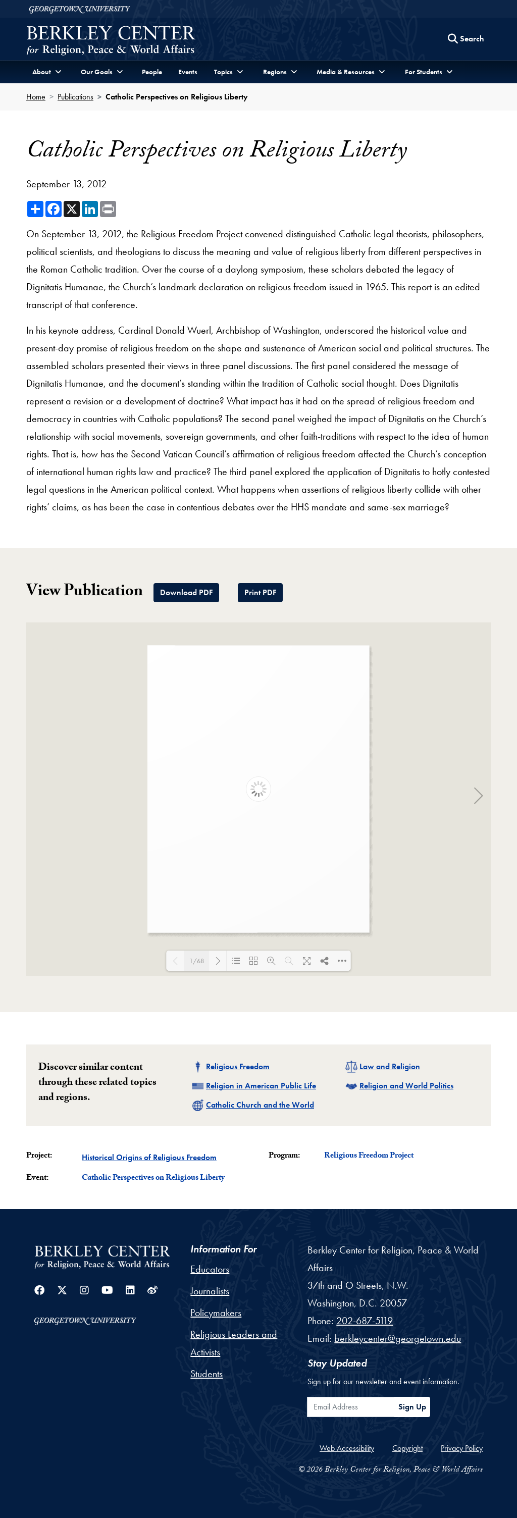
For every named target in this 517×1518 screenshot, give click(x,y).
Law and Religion (389, 1066)
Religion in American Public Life (261, 1085)
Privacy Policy (462, 1448)
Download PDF (186, 592)
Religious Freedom (238, 1066)
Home (35, 96)
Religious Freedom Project (368, 1156)
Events (187, 71)
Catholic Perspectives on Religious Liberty (153, 1178)
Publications (75, 96)
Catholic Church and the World (260, 1105)
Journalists (209, 1290)
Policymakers (215, 1312)
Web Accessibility (347, 1448)
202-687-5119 (364, 1320)
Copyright (407, 1448)
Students (206, 1373)
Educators (209, 1269)
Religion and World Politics (406, 1085)
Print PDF (260, 592)
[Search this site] (466, 38)
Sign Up (412, 1406)
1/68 (196, 961)
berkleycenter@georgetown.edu (397, 1338)
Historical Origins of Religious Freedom (149, 1157)
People (152, 71)
